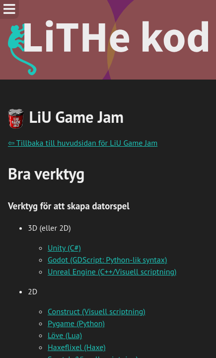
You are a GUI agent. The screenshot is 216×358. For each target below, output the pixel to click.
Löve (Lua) (65, 335)
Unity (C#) (64, 248)
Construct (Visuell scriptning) (96, 311)
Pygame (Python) (76, 323)
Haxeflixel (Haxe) (77, 347)
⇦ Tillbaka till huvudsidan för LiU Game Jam (82, 143)
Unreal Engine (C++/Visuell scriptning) (112, 271)
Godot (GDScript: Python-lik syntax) (107, 260)
